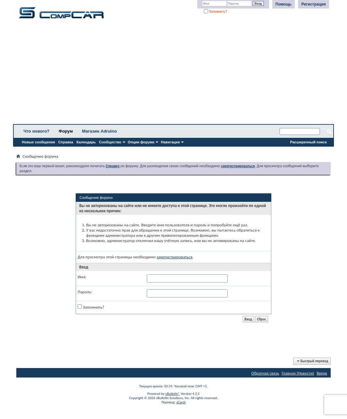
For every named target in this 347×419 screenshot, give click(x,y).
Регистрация (313, 4)
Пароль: (85, 291)
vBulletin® (172, 394)
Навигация (170, 142)
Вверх (322, 373)
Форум (66, 131)
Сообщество (110, 142)
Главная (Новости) (298, 373)
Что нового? (36, 131)
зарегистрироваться (174, 256)
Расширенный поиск (308, 142)
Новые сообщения (38, 142)
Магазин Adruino (99, 131)
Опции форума (141, 142)
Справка (65, 142)
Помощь (284, 4)
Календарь (86, 142)
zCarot (181, 402)
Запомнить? (215, 11)
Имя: (82, 276)
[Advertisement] (173, 73)
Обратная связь (265, 373)
